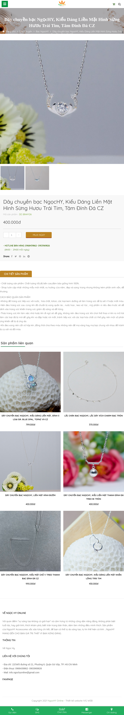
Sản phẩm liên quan (17, 343)
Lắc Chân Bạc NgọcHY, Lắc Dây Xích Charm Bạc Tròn (93, 415)
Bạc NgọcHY (42, 31)
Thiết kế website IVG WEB (79, 700)
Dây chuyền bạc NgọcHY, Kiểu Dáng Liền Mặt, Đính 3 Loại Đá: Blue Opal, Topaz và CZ (30, 417)
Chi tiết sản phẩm (16, 274)
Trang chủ (10, 31)
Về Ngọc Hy (8, 648)
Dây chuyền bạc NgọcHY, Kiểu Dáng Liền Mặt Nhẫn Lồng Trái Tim (94, 576)
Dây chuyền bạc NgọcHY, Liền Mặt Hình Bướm (30, 495)
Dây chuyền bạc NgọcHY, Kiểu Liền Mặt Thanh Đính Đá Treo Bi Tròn (94, 497)
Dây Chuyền (25, 31)
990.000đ (30, 583)
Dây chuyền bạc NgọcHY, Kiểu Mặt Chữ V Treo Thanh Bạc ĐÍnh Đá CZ (30, 576)
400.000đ (30, 504)
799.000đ (30, 424)
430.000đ (93, 583)
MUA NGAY (39, 234)
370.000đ (93, 424)
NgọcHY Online (55, 700)
